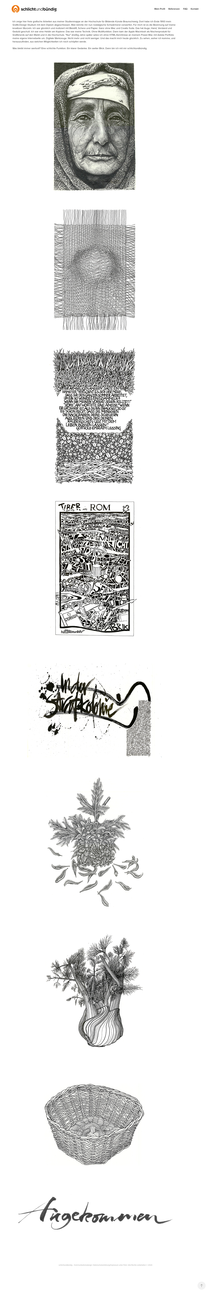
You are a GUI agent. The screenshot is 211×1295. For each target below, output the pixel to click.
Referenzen (174, 8)
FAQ (185, 8)
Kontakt (194, 8)
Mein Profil (159, 8)
